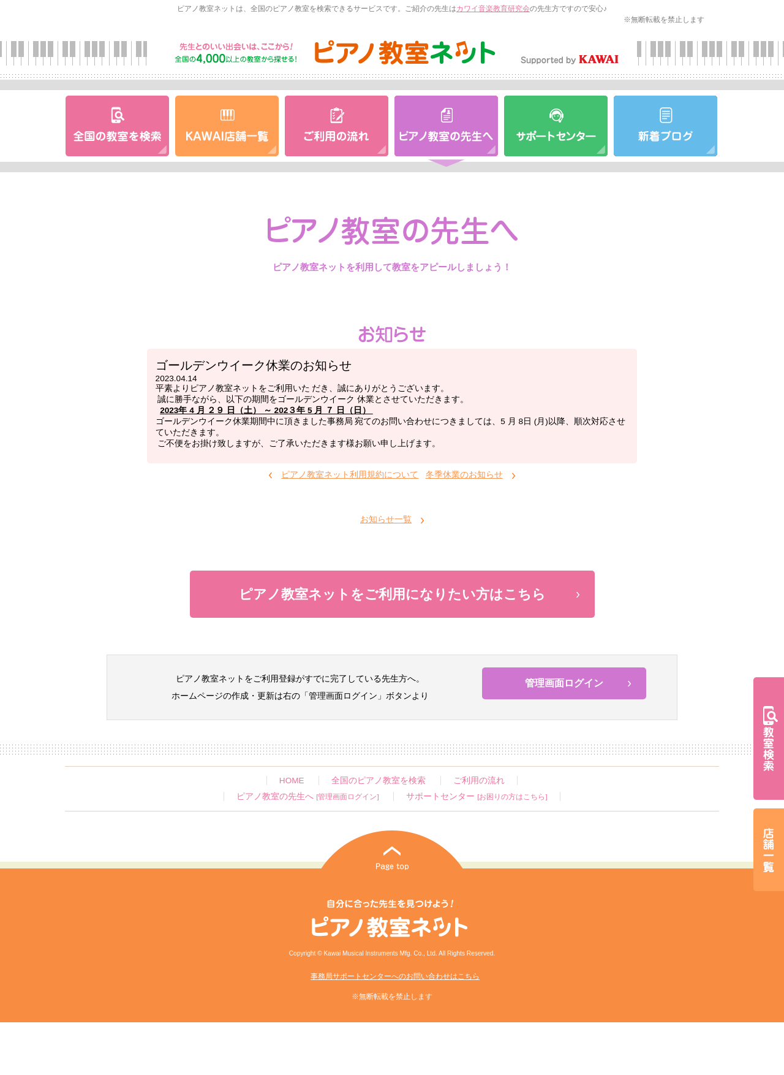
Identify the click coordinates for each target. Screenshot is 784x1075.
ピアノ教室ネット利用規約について (349, 474)
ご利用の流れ (479, 780)
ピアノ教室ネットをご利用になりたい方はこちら (392, 594)
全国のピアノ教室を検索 (378, 780)
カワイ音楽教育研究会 (493, 8)
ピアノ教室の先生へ (307, 796)
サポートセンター (476, 796)
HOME (291, 780)
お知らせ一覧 (386, 519)
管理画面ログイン (564, 682)
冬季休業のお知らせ (464, 474)
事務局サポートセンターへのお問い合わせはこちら (395, 976)
